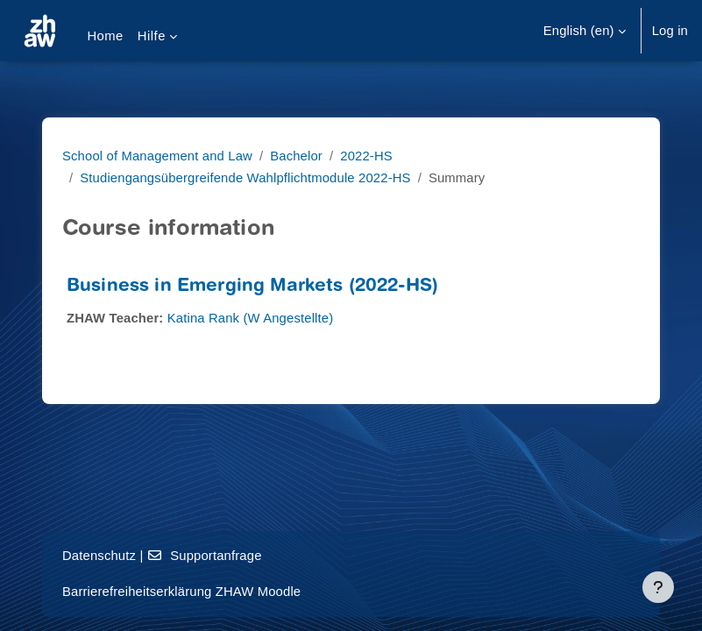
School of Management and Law (157, 156)
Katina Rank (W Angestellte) (250, 318)
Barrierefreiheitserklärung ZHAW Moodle (181, 592)
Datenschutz (99, 556)
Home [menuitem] (105, 36)
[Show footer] (658, 587)
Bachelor (296, 156)
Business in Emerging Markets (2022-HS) (252, 287)
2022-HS (366, 156)
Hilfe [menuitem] (152, 36)
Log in (670, 31)
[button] (584, 30)
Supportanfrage (204, 556)
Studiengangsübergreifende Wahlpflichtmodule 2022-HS (245, 178)
